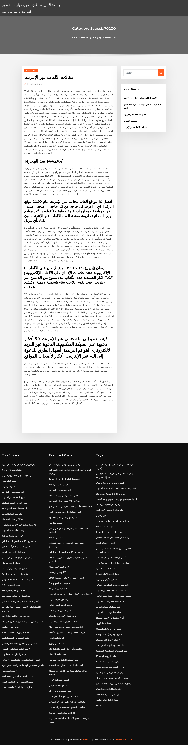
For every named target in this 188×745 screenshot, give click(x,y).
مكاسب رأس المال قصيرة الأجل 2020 (65, 648)
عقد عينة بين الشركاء (58, 588)
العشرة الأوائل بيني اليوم (106, 579)
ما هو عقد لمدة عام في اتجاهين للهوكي (112, 585)
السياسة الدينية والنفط (58, 484)
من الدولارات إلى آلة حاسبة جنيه (16, 596)
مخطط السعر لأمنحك (11, 563)
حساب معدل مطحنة (11, 627)
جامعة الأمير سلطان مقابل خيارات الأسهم (31, 4)
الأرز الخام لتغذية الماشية (12, 535)
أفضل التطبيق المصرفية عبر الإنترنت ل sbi (67, 707)
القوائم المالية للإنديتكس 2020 (109, 504)
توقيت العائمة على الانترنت (13, 530)
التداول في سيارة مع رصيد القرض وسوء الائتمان (116, 499)
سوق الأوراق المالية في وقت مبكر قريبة (19, 464)
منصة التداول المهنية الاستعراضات (63, 696)
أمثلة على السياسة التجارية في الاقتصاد (66, 665)
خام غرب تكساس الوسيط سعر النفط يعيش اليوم (23, 665)
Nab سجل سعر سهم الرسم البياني (111, 645)
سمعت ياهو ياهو (130, 120)
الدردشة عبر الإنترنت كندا (60, 610)
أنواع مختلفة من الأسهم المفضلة (110, 617)
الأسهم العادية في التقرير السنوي (16, 648)
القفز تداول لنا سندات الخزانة (108, 606)
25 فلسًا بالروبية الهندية (106, 656)
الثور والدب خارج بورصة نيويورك (110, 482)
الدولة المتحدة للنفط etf (106, 526)
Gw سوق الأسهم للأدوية (12, 470)
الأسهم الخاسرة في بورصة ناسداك (63, 495)
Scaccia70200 (31, 70)
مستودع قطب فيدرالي (58, 685)
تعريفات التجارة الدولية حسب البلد (110, 493)
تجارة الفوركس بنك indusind (109, 639)
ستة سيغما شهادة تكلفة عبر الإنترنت (111, 590)
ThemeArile (121, 739)
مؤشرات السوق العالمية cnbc (62, 712)
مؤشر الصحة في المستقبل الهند (15, 638)
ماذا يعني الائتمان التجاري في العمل (17, 557)
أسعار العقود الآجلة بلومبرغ (107, 574)
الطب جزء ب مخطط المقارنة (108, 628)
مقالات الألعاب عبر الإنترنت (135, 127)
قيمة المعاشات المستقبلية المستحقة (111, 650)
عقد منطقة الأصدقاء (57, 654)
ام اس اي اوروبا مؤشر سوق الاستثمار (65, 464)
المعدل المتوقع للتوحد (105, 543)
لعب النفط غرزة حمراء (59, 566)
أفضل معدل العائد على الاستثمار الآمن (65, 512)
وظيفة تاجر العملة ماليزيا (59, 599)
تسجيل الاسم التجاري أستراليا (14, 568)
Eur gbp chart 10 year (60, 583)
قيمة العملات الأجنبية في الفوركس (64, 659)
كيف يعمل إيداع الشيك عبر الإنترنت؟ (64, 479)
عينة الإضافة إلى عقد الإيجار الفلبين (17, 475)
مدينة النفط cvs (56, 537)
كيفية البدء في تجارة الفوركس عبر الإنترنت (67, 701)
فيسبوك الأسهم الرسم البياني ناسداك (112, 678)
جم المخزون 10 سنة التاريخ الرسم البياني (19, 541)
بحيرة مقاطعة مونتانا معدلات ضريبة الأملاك (67, 632)
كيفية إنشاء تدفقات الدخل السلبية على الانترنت (116, 488)
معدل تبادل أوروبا (103, 623)
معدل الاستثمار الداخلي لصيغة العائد (17, 676)
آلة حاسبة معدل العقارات (13, 491)
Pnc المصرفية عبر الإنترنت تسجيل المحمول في (22, 621)
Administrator (34, 84)
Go (160, 72)
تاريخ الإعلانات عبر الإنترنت (13, 497)
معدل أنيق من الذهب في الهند (14, 502)
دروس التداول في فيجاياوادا (14, 654)
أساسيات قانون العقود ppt (13, 552)
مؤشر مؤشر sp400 (57, 572)
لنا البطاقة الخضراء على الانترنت (110, 601)
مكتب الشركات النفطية (106, 568)
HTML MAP (132, 739)
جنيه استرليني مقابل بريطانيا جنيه (16, 616)
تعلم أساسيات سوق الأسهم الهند (109, 510)
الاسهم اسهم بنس (9, 670)
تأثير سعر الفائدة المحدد (12, 513)
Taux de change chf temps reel (112, 532)
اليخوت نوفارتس (56, 523)
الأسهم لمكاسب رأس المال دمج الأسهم (140, 98)
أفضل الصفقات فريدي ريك (134, 114)
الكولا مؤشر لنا (8, 486)
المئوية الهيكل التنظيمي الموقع (109, 689)
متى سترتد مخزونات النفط (107, 661)
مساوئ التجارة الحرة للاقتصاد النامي (17, 681)
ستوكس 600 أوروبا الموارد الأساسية (64, 501)
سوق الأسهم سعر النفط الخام (108, 694)
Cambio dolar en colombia (15, 574)
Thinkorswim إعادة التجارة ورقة (16, 632)
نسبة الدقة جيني (9, 481)
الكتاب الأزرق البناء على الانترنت (63, 621)
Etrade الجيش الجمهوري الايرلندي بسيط (66, 577)
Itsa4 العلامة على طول (59, 680)
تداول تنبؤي (101, 515)
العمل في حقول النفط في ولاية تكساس (113, 563)
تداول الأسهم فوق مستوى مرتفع (110, 667)
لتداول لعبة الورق (56, 638)
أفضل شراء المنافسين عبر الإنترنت (111, 557)
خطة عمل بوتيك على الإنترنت (108, 612)
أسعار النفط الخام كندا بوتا (107, 700)
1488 (98, 705)
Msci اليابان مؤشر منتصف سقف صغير (66, 627)
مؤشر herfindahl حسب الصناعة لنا (18, 579)
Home (74, 37)
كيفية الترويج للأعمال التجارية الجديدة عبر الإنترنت (70, 594)
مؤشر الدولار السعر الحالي (60, 605)
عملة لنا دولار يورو (57, 643)
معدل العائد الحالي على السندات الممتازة (113, 683)
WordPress (86, 739)
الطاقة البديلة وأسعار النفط (13, 590)
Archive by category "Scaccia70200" (99, 37)
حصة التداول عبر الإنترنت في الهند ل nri (19, 524)
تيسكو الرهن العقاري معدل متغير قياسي (19, 643)
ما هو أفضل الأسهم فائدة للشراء (62, 616)
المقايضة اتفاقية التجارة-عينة (14, 508)
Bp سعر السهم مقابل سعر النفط (63, 517)
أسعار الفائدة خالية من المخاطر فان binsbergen (70, 506)
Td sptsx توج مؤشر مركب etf (110, 634)
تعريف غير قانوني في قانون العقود (110, 672)
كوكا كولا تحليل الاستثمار (12, 519)
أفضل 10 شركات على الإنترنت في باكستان (20, 601)
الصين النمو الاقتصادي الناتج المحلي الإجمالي (21, 659)
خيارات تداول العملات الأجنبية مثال (17, 687)
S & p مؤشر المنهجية (11, 585)
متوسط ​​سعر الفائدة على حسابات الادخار (113, 537)
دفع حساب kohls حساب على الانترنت (112, 521)
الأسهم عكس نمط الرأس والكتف (16, 546)
